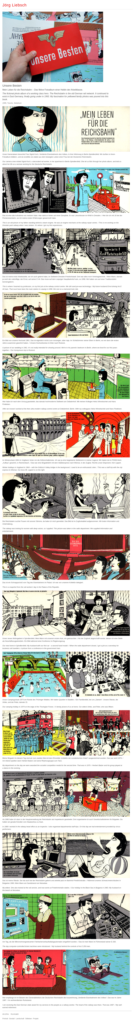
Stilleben (28, 1019)
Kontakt (15, 1014)
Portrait (5, 1019)
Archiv (5, 1014)
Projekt (35, 1019)
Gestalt (12, 1019)
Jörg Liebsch (14, 5)
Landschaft (20, 1019)
